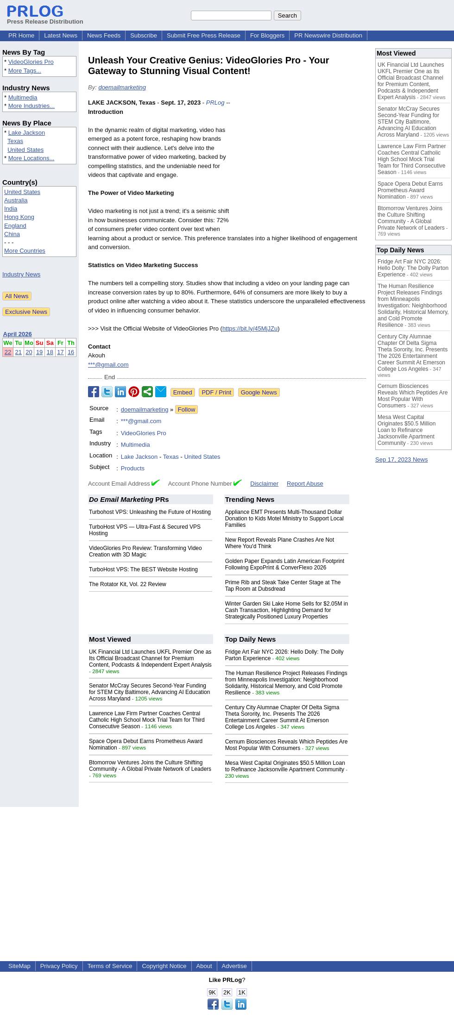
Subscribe (143, 35)
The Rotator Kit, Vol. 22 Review (127, 584)
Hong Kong (19, 216)
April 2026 (17, 334)
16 (71, 352)
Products (133, 468)
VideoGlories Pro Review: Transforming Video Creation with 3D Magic (145, 551)
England (15, 225)
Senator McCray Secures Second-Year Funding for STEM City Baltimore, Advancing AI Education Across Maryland (149, 692)
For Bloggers (267, 35)
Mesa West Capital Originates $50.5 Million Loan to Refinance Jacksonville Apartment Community (285, 766)
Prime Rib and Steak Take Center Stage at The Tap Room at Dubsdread (283, 585)
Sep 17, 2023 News (401, 459)
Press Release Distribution (45, 18)
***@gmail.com (108, 364)
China (12, 234)
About (204, 965)
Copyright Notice (164, 965)
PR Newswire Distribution (328, 35)
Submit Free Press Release (203, 35)
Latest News (60, 35)
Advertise (234, 965)
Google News (259, 392)
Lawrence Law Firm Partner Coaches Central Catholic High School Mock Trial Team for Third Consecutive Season (147, 720)
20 (28, 352)
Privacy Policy (59, 965)
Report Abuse (305, 483)
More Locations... (31, 158)
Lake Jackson (26, 132)
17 (60, 352)
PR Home (21, 35)
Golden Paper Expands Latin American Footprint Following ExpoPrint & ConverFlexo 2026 (284, 564)
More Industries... (31, 105)
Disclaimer (264, 483)
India (10, 208)
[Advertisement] (301, 166)
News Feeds (103, 35)
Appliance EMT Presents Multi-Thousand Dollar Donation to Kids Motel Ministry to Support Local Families (284, 518)
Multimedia (23, 97)
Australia (16, 200)
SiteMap (19, 965)
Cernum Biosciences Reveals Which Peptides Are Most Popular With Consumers (286, 744)
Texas (15, 141)
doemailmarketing (122, 87)
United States (25, 149)
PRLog (215, 102)
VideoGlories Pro (31, 61)
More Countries (24, 250)
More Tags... (24, 70)
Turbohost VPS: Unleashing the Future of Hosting (150, 512)
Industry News (21, 274)
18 (50, 352)
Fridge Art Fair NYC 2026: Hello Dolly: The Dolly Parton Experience (413, 268)
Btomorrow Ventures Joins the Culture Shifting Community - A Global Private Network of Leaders (150, 765)
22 (8, 352)
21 (18, 352)
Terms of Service (110, 965)
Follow (186, 409)
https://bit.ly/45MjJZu (249, 328)
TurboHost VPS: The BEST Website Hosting (143, 569)
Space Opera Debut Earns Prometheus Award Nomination (410, 190)
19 (39, 352)
